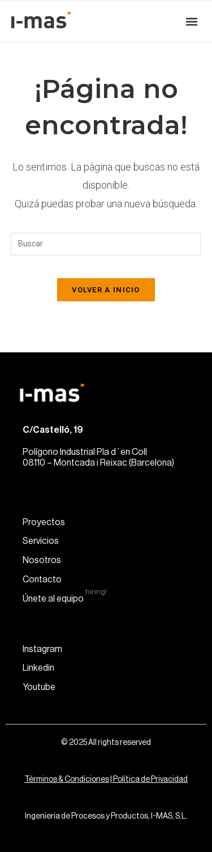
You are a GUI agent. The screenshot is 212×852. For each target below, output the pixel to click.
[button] (191, 21)
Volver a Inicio (106, 290)
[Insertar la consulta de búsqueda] (106, 244)
